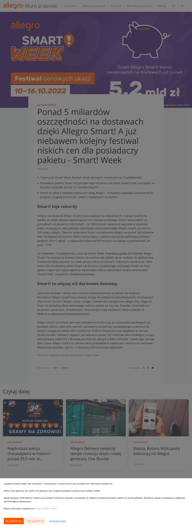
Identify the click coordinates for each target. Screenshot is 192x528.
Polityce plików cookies (46, 508)
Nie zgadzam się (35, 521)
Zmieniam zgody (57, 521)
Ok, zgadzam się (14, 521)
